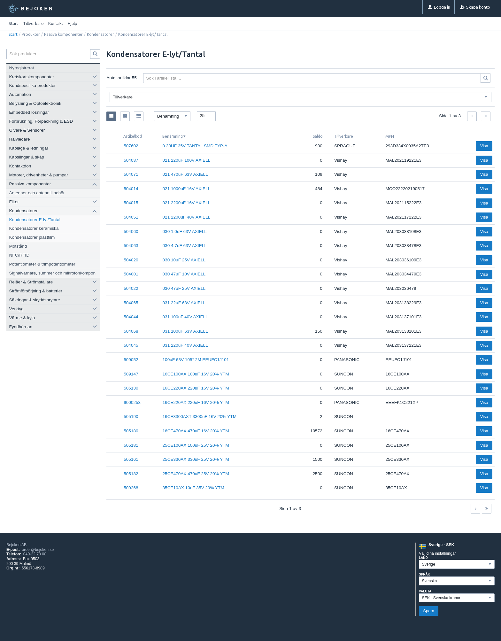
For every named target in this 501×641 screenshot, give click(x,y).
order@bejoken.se (38, 549)
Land (423, 558)
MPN (389, 136)
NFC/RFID (19, 255)
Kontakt (55, 23)
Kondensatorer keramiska (34, 228)
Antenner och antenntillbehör (37, 192)
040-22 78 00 (34, 554)
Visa (484, 145)
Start (13, 23)
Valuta (425, 591)
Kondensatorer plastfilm (32, 237)
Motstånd (18, 246)
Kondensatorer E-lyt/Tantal (34, 219)
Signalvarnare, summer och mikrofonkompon (52, 273)
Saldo (318, 136)
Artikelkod (132, 136)
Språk (424, 574)
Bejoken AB (16, 545)
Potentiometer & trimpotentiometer (42, 264)
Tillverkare (343, 136)
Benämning (172, 136)
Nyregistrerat (21, 68)
